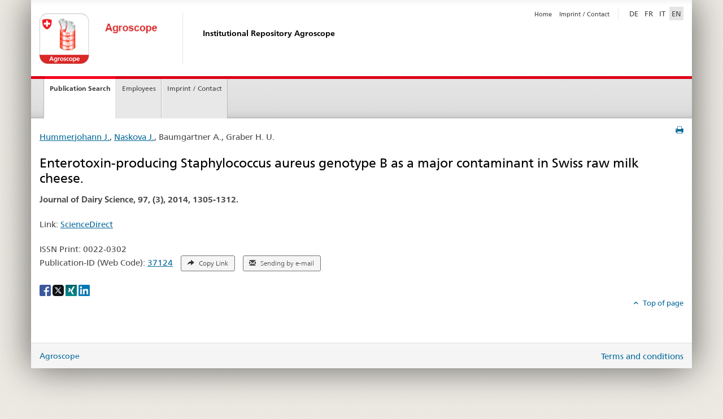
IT (662, 13)
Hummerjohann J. (75, 136)
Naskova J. (134, 136)
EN (676, 13)
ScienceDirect (86, 224)
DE (635, 13)
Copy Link (208, 263)
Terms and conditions (642, 356)
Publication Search (80, 88)
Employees (139, 88)
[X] (59, 289)
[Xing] (72, 289)
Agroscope (60, 355)
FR (648, 13)
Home (543, 14)
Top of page (662, 302)
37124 (160, 262)
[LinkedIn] (84, 289)
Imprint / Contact (584, 14)
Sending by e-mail (281, 263)
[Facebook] (46, 289)
